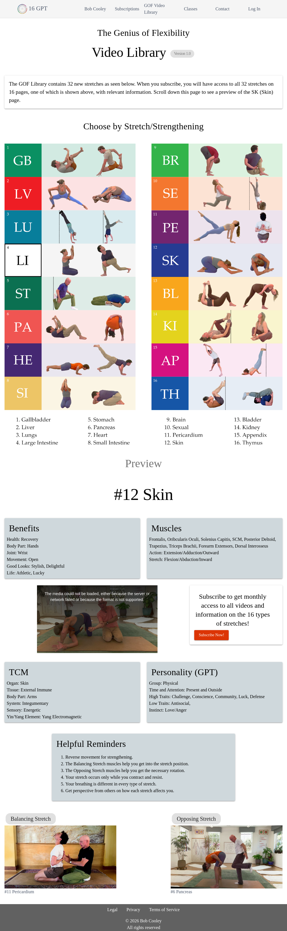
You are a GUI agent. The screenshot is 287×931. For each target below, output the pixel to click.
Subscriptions (127, 8)
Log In (254, 8)
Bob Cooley (95, 8)
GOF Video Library (154, 9)
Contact (223, 8)
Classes (190, 8)
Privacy (133, 909)
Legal (112, 909)
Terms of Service (164, 909)
